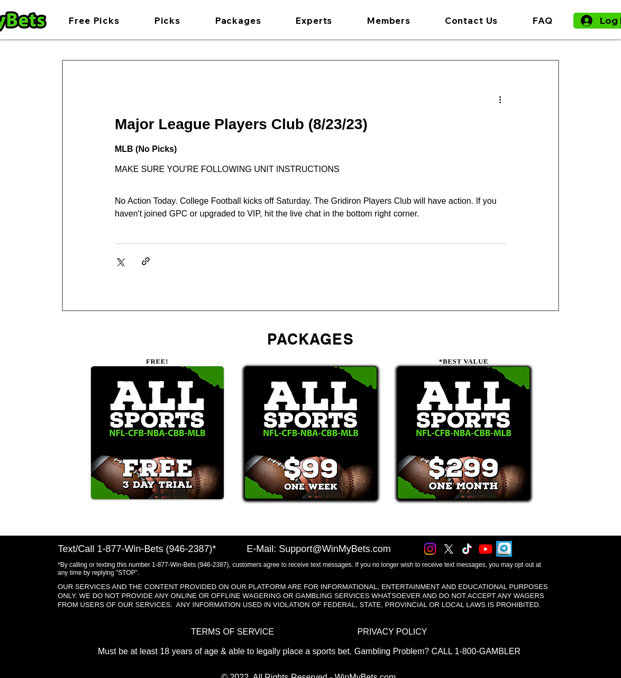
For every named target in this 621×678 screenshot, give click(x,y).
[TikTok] (467, 549)
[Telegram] (504, 549)
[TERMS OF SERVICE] (232, 631)
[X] (448, 549)
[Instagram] (430, 549)
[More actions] (500, 99)
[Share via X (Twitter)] (120, 261)
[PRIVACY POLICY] (392, 631)
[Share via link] (146, 261)
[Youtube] (486, 549)
